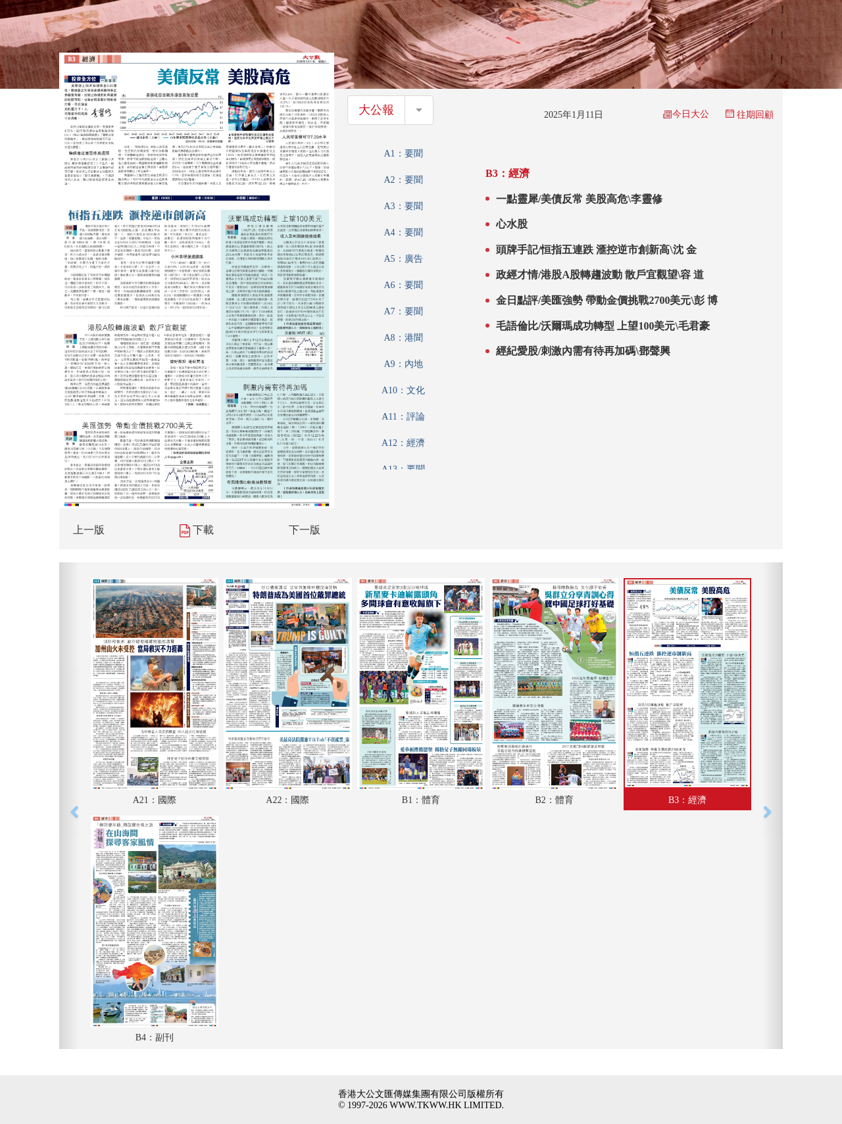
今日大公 (686, 114)
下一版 (304, 529)
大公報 (376, 109)
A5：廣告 (403, 259)
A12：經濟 (403, 443)
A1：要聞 (403, 154)
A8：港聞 (403, 338)
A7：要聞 (403, 311)
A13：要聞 (403, 469)
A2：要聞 (403, 180)
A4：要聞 (403, 232)
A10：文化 (403, 390)
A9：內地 (403, 364)
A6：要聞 (403, 285)
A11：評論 (403, 417)
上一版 (89, 529)
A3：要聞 (403, 206)
